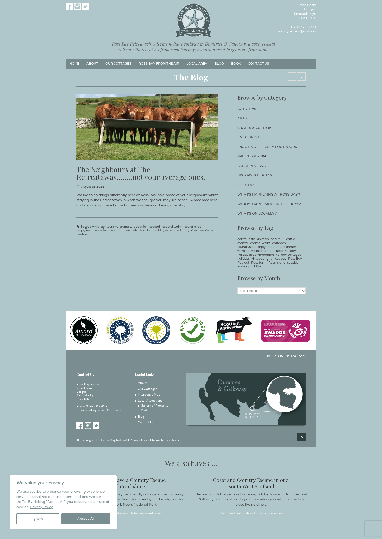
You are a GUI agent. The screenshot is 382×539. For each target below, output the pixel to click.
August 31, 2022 (92, 187)
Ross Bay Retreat (203, 230)
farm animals (127, 230)
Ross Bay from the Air (159, 64)
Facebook (69, 6)
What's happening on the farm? (269, 204)
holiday (290, 251)
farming (145, 230)
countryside (192, 227)
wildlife (256, 266)
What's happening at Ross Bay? (268, 194)
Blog (219, 64)
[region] (63, 502)
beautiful (140, 227)
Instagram (77, 6)
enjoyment (85, 230)
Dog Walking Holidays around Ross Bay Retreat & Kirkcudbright (292, 76)
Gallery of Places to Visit (154, 408)
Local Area (196, 64)
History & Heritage (256, 175)
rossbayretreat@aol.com (296, 31)
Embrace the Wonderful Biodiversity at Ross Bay (301, 76)
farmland (258, 251)
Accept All (85, 519)
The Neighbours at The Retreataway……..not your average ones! (140, 173)
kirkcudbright (262, 259)
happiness (275, 251)
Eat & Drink (248, 137)
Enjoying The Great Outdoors (267, 147)
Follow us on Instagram (281, 356)
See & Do (245, 185)
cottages (279, 243)
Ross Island (276, 263)
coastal (154, 227)
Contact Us (258, 64)
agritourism (109, 227)
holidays (243, 259)
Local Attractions (150, 400)
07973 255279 (303, 27)
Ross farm (259, 263)
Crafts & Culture (254, 128)
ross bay (280, 259)
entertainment (105, 230)
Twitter (85, 6)
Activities (246, 109)
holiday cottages (288, 255)
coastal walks (172, 227)
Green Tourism (251, 156)
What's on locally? (257, 213)
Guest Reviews (251, 166)
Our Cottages (118, 64)
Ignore (37, 519)
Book (236, 64)
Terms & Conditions (165, 440)
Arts (242, 118)
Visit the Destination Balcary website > (251, 513)
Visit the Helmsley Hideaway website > (130, 513)
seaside (293, 263)
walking (83, 234)
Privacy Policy (41, 507)
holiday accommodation (171, 230)
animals (125, 227)
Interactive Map (149, 395)
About (92, 64)
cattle (290, 239)
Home (74, 64)
